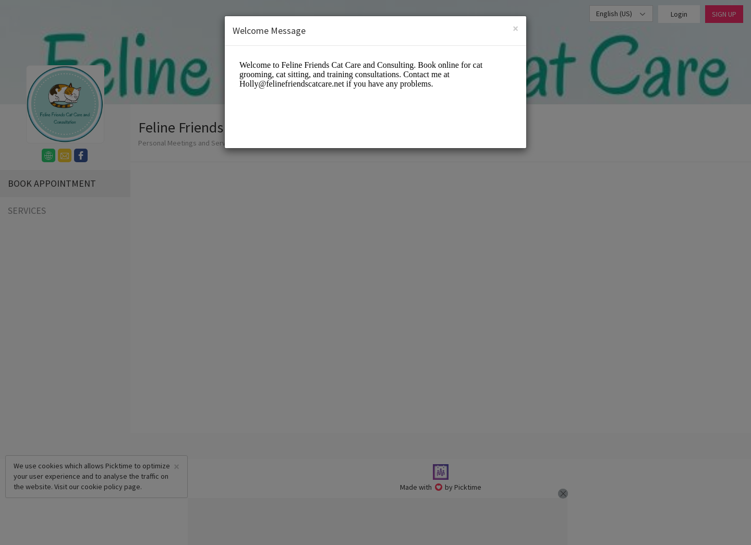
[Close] (515, 28)
